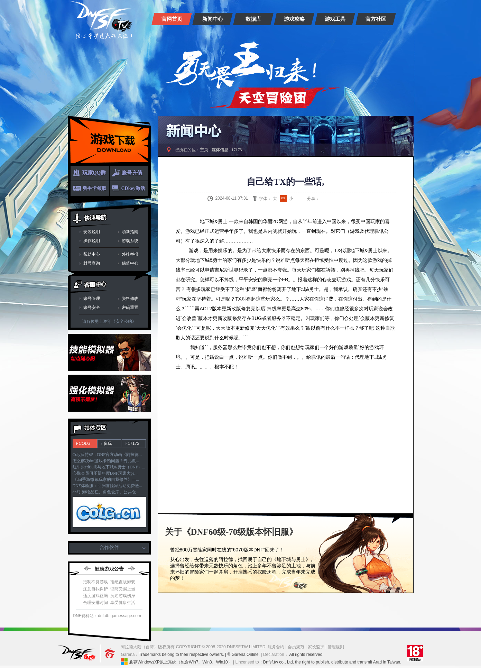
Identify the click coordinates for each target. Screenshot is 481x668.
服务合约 (276, 646)
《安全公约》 (123, 321)
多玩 (107, 443)
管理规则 (335, 646)
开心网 (357, 198)
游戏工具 (335, 19)
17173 (133, 443)
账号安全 (91, 307)
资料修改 (130, 298)
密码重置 (130, 307)
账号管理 (91, 298)
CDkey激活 (133, 188)
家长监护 (316, 646)
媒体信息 (220, 149)
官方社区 (376, 19)
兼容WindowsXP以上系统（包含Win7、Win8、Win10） (176, 661)
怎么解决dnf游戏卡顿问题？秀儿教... (106, 460)
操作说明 (91, 240)
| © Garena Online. (242, 654)
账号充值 (131, 173)
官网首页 (171, 19)
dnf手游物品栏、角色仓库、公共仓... (106, 491)
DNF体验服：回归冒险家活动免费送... (107, 485)
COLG (85, 443)
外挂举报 (130, 254)
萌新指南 (130, 231)
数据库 (253, 19)
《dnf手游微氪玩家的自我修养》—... (106, 479)
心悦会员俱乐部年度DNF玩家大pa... (105, 473)
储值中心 (130, 263)
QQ (331, 198)
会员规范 (296, 646)
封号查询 (91, 263)
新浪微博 (323, 198)
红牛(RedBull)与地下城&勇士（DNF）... (109, 467)
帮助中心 (91, 254)
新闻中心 (212, 19)
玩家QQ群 (94, 173)
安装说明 (91, 231)
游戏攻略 (294, 19)
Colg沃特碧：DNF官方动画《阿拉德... (107, 454)
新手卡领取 (94, 188)
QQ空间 (340, 198)
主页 (204, 149)
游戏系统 (130, 240)
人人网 (348, 198)
